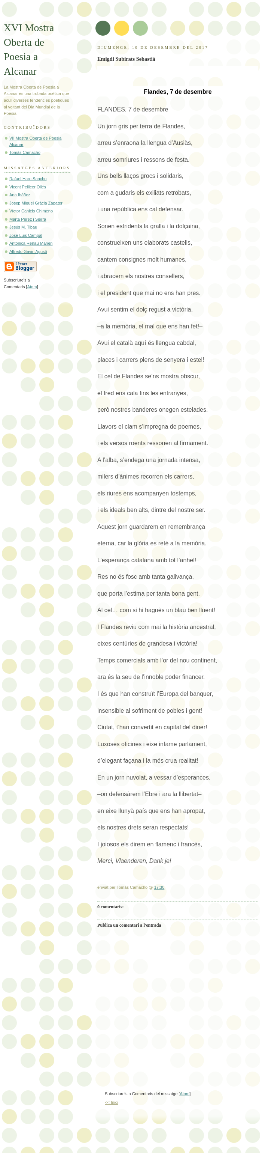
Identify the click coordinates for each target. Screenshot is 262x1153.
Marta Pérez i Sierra (27, 219)
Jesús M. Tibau (23, 227)
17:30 (159, 887)
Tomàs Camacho (24, 152)
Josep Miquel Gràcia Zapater (36, 203)
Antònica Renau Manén (30, 243)
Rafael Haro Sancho (27, 178)
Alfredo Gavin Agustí (28, 251)
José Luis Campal (25, 235)
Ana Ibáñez (19, 195)
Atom (184, 1093)
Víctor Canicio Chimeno (31, 211)
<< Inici (111, 1102)
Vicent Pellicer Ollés (27, 187)
